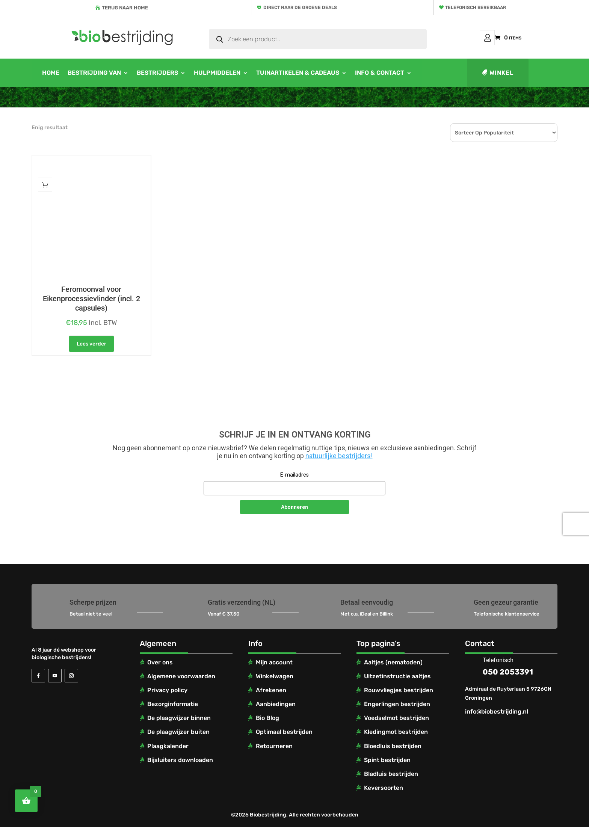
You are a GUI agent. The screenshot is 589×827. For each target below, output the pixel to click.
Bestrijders (157, 72)
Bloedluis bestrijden (392, 746)
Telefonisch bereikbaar (475, 7)
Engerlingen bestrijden (397, 704)
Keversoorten (383, 787)
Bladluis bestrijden (391, 773)
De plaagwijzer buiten (178, 731)
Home (50, 72)
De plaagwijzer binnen (179, 717)
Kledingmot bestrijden (396, 731)
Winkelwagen (274, 676)
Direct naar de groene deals (300, 7)
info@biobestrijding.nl (496, 711)
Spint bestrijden (387, 760)
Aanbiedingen (276, 704)
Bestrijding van (94, 72)
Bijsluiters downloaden (180, 760)
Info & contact (379, 72)
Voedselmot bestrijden (396, 717)
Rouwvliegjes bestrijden (398, 690)
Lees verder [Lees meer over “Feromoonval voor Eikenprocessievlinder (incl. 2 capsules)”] (91, 344)
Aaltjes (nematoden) (393, 662)
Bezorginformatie (172, 704)
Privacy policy (167, 690)
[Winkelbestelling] (503, 132)
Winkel (501, 72)
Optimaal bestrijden (284, 731)
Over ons (160, 662)
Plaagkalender (168, 746)
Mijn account (487, 37)
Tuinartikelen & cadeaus (297, 72)
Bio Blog (267, 717)
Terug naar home (125, 8)
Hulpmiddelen (217, 72)
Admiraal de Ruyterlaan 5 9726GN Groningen (508, 693)
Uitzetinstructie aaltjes (397, 676)
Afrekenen (271, 690)
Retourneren (274, 746)
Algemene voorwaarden (181, 676)
